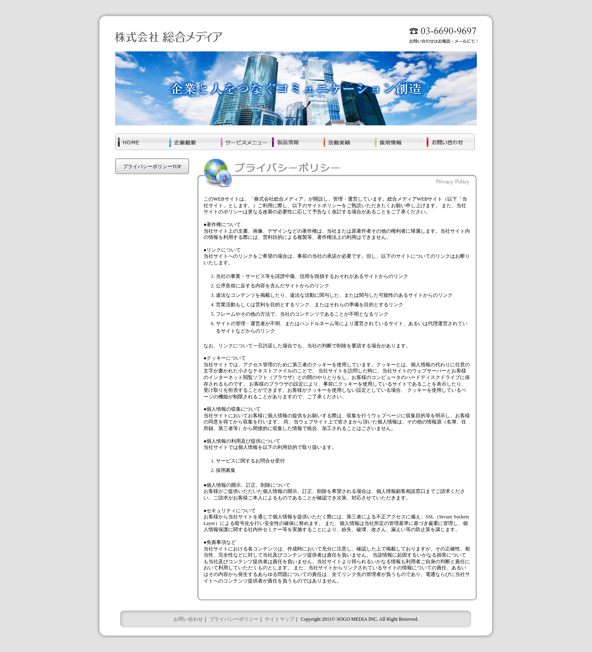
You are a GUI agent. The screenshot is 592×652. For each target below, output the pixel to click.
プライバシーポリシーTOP (152, 166)
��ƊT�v (192, 144)
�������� (346, 144)
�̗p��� (397, 144)
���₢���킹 (449, 144)
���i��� (295, 144)
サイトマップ (279, 619)
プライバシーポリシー (234, 619)
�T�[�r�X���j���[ (243, 144)
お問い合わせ (188, 619)
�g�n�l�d (140, 144)
